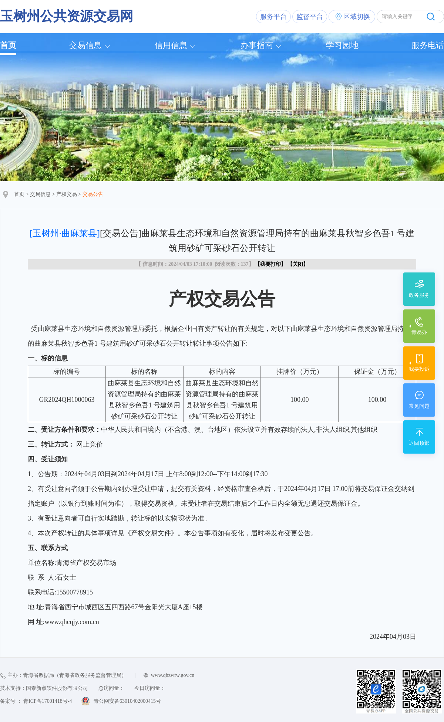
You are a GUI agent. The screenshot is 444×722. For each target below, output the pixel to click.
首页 (8, 45)
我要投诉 (419, 369)
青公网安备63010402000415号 (127, 701)
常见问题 (419, 406)
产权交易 (66, 194)
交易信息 (85, 45)
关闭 (298, 264)
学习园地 (342, 45)
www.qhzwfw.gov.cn (172, 675)
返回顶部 (419, 443)
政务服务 (419, 295)
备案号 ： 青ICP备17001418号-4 (36, 701)
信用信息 (171, 45)
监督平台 (309, 16)
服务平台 (273, 16)
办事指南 (256, 45)
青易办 (419, 332)
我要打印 (270, 264)
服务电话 (427, 45)
